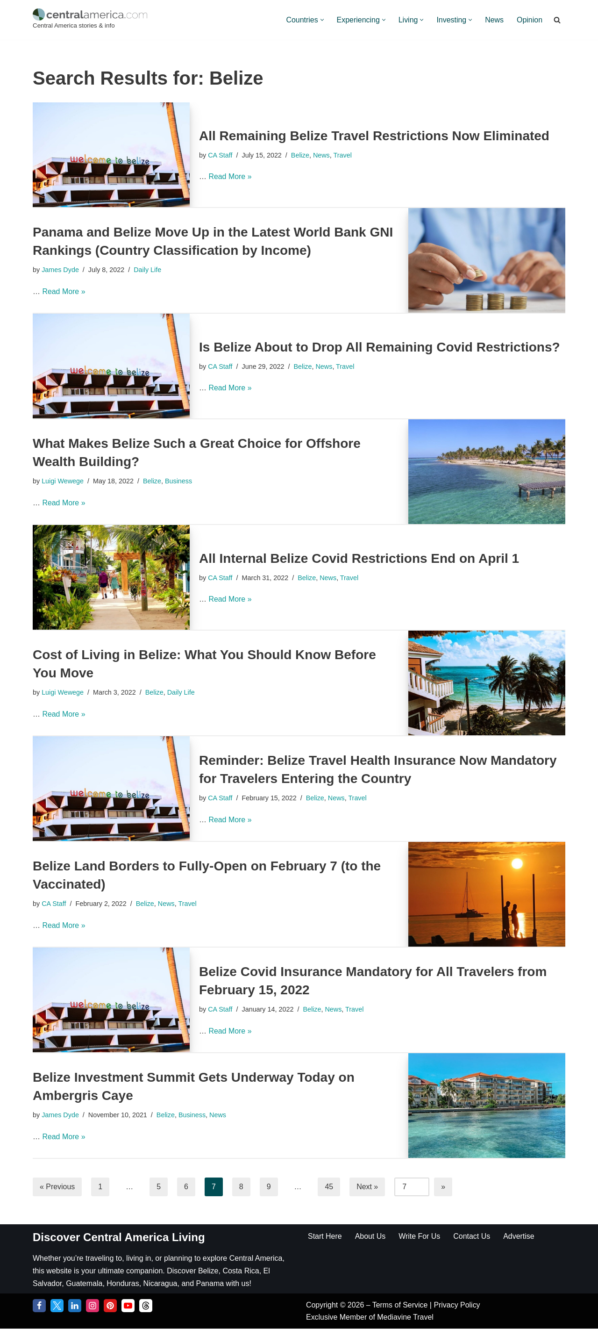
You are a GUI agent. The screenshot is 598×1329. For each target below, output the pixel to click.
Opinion (529, 20)
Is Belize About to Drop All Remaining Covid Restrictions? (379, 347)
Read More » (230, 176)
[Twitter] (57, 1306)
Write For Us (420, 1236)
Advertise (519, 1236)
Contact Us (472, 1236)
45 (329, 1187)
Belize (300, 155)
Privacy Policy (457, 1305)
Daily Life (148, 269)
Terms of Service (401, 1305)
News (494, 20)
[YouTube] (128, 1306)
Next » (367, 1187)
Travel (343, 155)
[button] (321, 20)
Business (178, 481)
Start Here (325, 1236)
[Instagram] (92, 1306)
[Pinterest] (110, 1306)
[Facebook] (39, 1306)
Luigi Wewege (63, 481)
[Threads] (145, 1306)
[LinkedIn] (74, 1306)
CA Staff (220, 155)
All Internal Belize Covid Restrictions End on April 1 (359, 558)
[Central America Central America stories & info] (90, 19)
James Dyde (60, 269)
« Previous (57, 1187)
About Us (370, 1236)
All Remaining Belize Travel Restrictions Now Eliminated (374, 136)
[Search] (557, 19)
